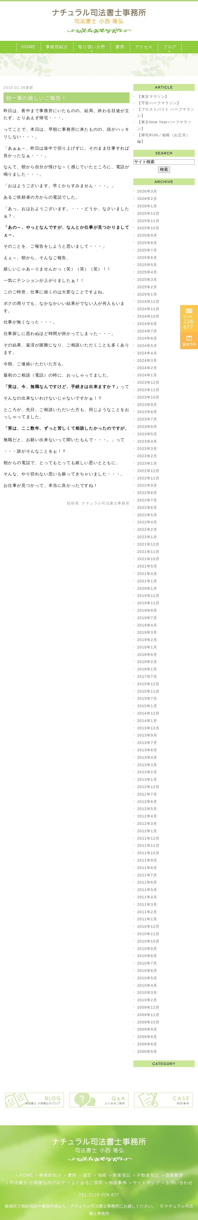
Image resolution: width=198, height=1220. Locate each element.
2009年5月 (147, 1051)
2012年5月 (147, 809)
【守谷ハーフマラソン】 (159, 103)
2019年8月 (147, 610)
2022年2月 (147, 529)
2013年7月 (147, 743)
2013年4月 (147, 757)
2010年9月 (147, 949)
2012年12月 (148, 787)
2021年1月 (147, 581)
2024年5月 (147, 346)
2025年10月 (148, 228)
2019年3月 (147, 632)
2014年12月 (148, 713)
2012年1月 (147, 831)
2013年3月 (147, 765)
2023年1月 (147, 463)
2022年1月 (147, 537)
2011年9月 (147, 860)
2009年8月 (147, 1037)
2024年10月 (148, 316)
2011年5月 (147, 890)
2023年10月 (148, 397)
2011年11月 (148, 845)
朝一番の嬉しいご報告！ (36, 98)
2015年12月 (148, 684)
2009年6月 (147, 1044)
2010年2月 (147, 1000)
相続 (102, 1175)
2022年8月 (147, 493)
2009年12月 (148, 1007)
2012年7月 (147, 794)
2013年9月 (147, 735)
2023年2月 (147, 456)
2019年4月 (147, 625)
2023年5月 (147, 434)
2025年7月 (147, 250)
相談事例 (118, 1182)
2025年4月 (147, 272)
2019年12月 (148, 596)
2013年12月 (148, 728)
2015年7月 (147, 698)
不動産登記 (148, 1175)
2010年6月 (147, 971)
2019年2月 (147, 640)
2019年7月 (147, 618)
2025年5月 (147, 265)
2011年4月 (147, 897)
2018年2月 (147, 662)
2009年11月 (148, 1015)
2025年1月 (147, 294)
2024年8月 (147, 324)
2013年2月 (147, 772)
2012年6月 (147, 802)
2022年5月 (147, 515)
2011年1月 (147, 919)
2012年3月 (147, 824)
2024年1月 (147, 375)
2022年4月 (147, 522)
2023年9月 (147, 405)
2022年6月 (147, 507)
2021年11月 (148, 552)
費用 (72, 1175)
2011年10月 (148, 853)
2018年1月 (147, 669)
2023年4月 (147, 441)
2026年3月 (147, 191)
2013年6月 (147, 750)
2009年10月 (148, 1022)
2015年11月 (148, 691)
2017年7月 (147, 676)
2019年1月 (147, 647)
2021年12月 (148, 544)
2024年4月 (147, 353)
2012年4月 (147, 816)
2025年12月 (148, 213)
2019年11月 (148, 603)
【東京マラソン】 (153, 96)
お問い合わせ (179, 1182)
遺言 (87, 1175)
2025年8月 (147, 243)
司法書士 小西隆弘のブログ (37, 1182)
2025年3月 (147, 279)
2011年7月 (147, 875)
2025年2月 (147, 287)
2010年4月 (147, 985)
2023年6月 (147, 427)
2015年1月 (147, 706)
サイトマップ (146, 1182)
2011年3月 (147, 904)
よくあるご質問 (87, 1182)
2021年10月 (148, 559)
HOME (26, 1175)
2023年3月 (147, 448)
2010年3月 (147, 993)
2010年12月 (148, 926)
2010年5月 (147, 978)
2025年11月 (148, 221)
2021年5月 (147, 566)
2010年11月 (148, 934)
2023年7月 (147, 419)
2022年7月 (147, 500)
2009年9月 (147, 1029)
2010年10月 (148, 941)
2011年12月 (148, 838)
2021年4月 (147, 574)
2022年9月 (147, 485)
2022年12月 (148, 471)
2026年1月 (147, 206)
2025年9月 (147, 235)
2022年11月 (148, 478)
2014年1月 (147, 721)
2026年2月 (147, 199)
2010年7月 (147, 963)
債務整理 (174, 1175)
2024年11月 (148, 309)
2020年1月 (147, 588)
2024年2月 (147, 368)
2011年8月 (147, 868)
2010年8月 (147, 956)
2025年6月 (147, 258)
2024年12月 (148, 301)
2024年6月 (147, 338)
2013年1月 (147, 779)
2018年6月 (147, 655)
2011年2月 (147, 912)
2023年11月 (148, 390)
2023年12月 (148, 382)
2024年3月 (147, 360)
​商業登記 (122, 1175)
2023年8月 (147, 412)
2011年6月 (147, 882)
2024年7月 (147, 331)
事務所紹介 (50, 1175)
